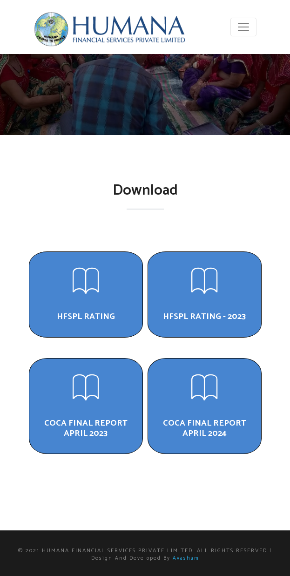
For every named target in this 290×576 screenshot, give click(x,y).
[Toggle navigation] (243, 27)
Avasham (186, 558)
